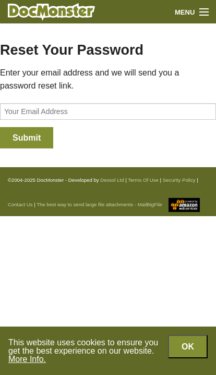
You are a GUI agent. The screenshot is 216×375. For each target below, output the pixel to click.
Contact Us (20, 204)
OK (188, 346)
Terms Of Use (143, 180)
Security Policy (179, 180)
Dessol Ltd (112, 180)
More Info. (27, 359)
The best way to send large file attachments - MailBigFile (99, 204)
